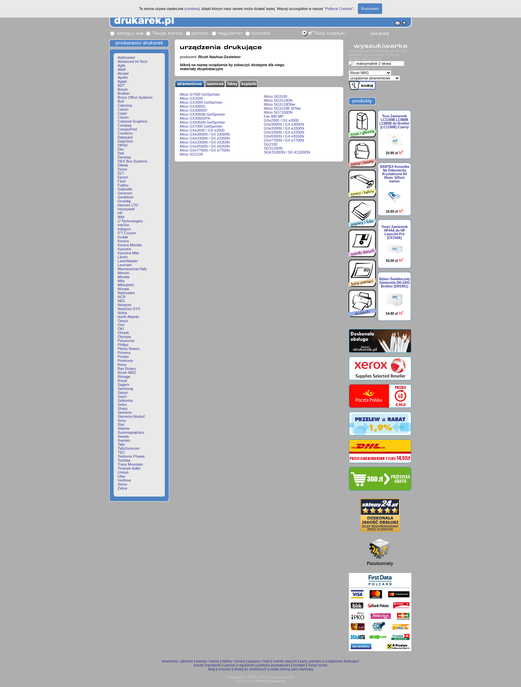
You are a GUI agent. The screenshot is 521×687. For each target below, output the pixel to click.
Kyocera (124, 249)
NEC (121, 301)
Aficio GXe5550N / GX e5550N (205, 146)
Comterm (125, 133)
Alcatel (123, 73)
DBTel (122, 145)
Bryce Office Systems (135, 97)
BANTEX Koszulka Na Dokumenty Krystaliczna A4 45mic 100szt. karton (394, 174)
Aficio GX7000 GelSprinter (201, 126)
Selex (122, 404)
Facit (122, 181)
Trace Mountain (130, 464)
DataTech (125, 141)
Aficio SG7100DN (278, 112)
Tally (121, 444)
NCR (122, 297)
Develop (124, 157)
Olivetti (123, 333)
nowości (224, 669)
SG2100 (270, 144)
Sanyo (123, 393)
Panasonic (126, 341)
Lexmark (125, 265)
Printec (123, 357)
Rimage (124, 377)
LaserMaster (128, 261)
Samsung (125, 389)
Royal (122, 381)
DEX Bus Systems (133, 161)
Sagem (123, 385)
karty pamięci (311, 661)
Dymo (122, 169)
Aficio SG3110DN (278, 100)
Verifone (124, 480)
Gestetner (126, 197)
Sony (122, 420)
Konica (123, 241)
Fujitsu (123, 185)
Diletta (123, 165)
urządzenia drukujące (341, 661)
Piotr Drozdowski (270, 681)
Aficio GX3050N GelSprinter (202, 114)
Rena (122, 365)
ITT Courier (127, 233)
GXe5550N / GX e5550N (284, 136)
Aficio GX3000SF (194, 110)
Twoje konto (318, 665)
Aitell (122, 69)
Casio (122, 113)
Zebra (122, 488)
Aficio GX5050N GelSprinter (202, 122)
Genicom (125, 193)
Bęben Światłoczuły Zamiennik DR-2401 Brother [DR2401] (394, 282)
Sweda (123, 436)
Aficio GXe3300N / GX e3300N (205, 138)
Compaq (125, 125)
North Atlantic (128, 317)
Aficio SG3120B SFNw (282, 108)
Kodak (123, 237)
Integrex (124, 229)
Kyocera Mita (128, 253)
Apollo (123, 77)
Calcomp (125, 105)
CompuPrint (127, 129)
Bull (121, 101)
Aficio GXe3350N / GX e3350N (205, 142)
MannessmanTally (132, 269)
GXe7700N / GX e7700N (284, 140)
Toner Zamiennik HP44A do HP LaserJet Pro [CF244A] (394, 232)
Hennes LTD (128, 205)
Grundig (124, 201)
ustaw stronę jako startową (291, 669)
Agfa (121, 65)
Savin (122, 397)
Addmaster (126, 57)
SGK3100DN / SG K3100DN (287, 152)
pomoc (230, 665)
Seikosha (125, 400)
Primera (124, 353)
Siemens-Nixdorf (131, 416)
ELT (121, 173)
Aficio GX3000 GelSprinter (201, 102)
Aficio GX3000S (193, 106)
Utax (121, 476)
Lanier (123, 257)
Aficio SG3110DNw (279, 104)
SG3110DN (273, 148)
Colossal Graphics (132, 121)
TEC (121, 452)
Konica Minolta (130, 245)
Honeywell (126, 209)
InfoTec (123, 225)
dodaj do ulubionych (250, 669)
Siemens (125, 412)
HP (120, 213)
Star (121, 424)
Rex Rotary (127, 369)
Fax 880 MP (273, 116)
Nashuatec (126, 293)
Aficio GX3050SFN (195, 118)
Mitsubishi (126, 285)
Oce (121, 325)
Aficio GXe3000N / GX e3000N (205, 134)
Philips (123, 345)
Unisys (123, 472)
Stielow (123, 428)
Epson (123, 177)
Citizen (123, 117)
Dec (121, 149)
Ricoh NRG (127, 373)
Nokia (122, 313)
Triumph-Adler (129, 468)
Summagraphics (131, 432)
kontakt (299, 665)
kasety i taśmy (207, 661)
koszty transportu (208, 665)
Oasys (123, 321)
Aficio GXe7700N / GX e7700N (205, 150)
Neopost (124, 305)
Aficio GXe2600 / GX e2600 (202, 130)
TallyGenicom (129, 448)
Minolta (123, 277)
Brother (124, 93)
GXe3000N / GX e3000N (284, 124)
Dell (121, 153)
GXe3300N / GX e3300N (284, 128)
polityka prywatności (274, 665)
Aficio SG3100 (275, 96)
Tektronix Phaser (131, 456)
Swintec (124, 440)
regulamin (247, 665)
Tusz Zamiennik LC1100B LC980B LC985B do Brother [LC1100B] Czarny (394, 121)
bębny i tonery (233, 661)
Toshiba (124, 460)
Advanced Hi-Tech (132, 61)
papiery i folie (259, 661)
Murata (123, 289)
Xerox (122, 484)
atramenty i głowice (177, 661)
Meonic (123, 273)
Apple (122, 81)
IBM (121, 217)
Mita (121, 281)
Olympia (124, 337)
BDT (121, 85)
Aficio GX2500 (191, 98)
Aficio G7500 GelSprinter (200, 94)
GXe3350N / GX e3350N (284, 132)
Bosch (123, 89)
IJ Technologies (130, 221)
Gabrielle (125, 189)
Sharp (122, 408)
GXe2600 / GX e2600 (281, 120)
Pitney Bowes (129, 349)
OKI (121, 329)
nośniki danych (285, 661)
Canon (123, 109)
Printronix (125, 361)
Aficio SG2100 (191, 154)
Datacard (125, 137)
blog (211, 669)
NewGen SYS (129, 309)
